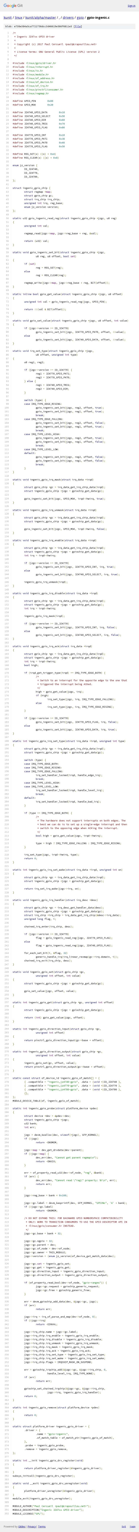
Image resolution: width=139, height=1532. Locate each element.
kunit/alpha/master (40, 17)
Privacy (32, 1526)
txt (124, 1526)
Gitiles (21, 1526)
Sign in (131, 5)
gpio (80, 17)
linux (18, 17)
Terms (42, 1526)
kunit (8, 17)
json (132, 1526)
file (78, 26)
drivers (68, 17)
